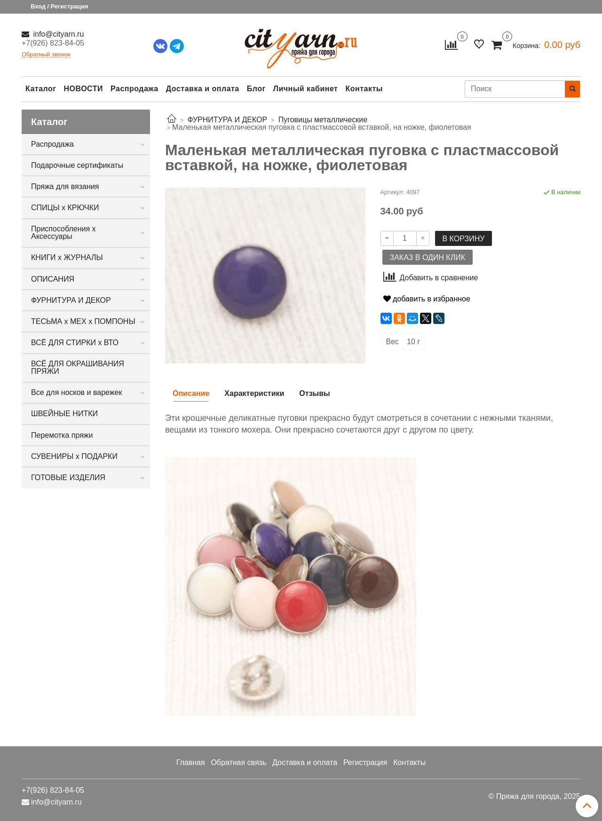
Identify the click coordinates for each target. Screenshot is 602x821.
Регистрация (365, 762)
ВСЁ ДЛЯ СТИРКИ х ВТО (75, 343)
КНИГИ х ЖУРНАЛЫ (67, 257)
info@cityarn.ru (57, 34)
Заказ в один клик (427, 257)
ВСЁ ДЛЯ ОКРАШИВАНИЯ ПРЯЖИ (77, 367)
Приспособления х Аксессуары (63, 232)
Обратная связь (238, 762)
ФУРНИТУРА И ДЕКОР (71, 300)
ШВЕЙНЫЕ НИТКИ (64, 414)
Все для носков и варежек (76, 392)
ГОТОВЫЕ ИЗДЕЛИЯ (68, 478)
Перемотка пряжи (62, 435)
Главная (190, 762)
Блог (256, 89)
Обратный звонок (46, 55)
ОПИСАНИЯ (52, 279)
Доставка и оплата (202, 89)
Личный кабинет (305, 89)
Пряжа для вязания (65, 186)
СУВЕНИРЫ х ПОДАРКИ (74, 456)
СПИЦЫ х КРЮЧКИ (65, 208)
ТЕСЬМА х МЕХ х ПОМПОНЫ (83, 321)
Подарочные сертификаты (77, 165)
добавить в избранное (426, 299)
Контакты (363, 89)
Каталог (40, 89)
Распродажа (134, 89)
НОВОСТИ (83, 89)
